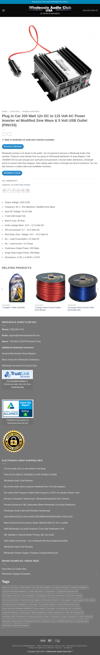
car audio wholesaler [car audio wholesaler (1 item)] (60, 587)
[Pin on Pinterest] (23, 191)
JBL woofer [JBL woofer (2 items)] (90, 600)
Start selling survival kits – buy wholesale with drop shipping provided (36, 541)
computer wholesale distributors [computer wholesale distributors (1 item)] (14, 592)
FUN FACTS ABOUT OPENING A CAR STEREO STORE (30, 475)
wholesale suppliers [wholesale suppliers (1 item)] (21, 625)
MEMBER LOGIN (12, 173)
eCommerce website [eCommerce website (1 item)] (74, 596)
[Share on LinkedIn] (28, 191)
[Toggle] (96, 573)
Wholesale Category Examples (16, 574)
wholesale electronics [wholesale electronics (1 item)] (65, 621)
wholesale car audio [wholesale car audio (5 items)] (59, 617)
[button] (3, 10)
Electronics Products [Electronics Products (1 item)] (50, 600)
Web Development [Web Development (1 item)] (38, 613)
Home (4, 111)
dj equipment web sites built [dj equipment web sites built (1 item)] (67, 592)
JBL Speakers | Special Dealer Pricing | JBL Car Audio (29, 535)
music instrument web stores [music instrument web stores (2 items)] (68, 604)
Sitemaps (68, 648)
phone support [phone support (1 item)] (39, 608)
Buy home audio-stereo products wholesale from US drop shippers (34, 486)
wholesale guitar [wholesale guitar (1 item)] (82, 621)
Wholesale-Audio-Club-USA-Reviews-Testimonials (27, 511)
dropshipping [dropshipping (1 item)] (41, 596)
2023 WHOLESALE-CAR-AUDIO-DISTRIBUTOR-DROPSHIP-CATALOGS (38, 517)
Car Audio (15, 111)
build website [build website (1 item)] (25, 587)
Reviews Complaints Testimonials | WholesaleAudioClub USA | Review (36, 499)
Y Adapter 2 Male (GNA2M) (13, 307)
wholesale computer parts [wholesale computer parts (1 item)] (12, 621)
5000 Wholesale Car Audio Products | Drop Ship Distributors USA (34, 529)
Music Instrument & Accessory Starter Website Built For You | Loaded (36, 523)
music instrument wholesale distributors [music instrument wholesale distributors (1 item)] (17, 608)
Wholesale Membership (23, 646)
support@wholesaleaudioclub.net (24, 335)
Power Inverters (30, 111)
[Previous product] (9, 134)
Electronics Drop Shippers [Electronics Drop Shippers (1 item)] (30, 600)
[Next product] (4, 134)
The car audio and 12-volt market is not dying (25, 469)
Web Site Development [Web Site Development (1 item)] (74, 613)
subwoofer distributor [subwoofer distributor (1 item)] (10, 613)
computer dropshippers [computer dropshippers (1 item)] (79, 587)
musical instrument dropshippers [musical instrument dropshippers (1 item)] (15, 604)
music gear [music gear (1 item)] (33, 604)
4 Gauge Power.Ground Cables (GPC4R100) (48, 308)
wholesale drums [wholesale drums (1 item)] (48, 621)
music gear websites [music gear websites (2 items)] (47, 604)
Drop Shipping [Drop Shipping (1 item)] (28, 596)
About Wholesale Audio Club (51, 646)
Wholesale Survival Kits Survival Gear (19, 366)
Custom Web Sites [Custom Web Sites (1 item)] (35, 592)
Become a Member (13, 146)
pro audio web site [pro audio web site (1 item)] (64, 608)
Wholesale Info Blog (77, 646)
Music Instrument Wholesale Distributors (20, 360)
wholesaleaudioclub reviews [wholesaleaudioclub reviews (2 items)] (38, 617)
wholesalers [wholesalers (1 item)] (7, 625)
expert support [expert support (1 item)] (78, 600)
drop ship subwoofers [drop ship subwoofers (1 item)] (56, 596)
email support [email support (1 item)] (66, 600)
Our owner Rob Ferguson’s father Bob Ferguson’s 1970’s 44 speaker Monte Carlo (41, 493)
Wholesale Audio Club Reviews (18, 481)
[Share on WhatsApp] (4, 191)
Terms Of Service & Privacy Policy (45, 648)
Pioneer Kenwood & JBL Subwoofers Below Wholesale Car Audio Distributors (39, 505)
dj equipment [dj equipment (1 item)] (50, 592)
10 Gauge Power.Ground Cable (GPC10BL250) (81, 308)
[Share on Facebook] (9, 191)
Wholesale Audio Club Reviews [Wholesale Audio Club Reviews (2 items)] (14, 617)
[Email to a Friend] (18, 191)
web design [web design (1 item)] (25, 613)
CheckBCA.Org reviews (16, 420)
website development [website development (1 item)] (56, 613)
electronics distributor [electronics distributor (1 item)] (10, 600)
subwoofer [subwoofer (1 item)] (77, 608)
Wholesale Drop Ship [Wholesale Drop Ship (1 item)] (32, 621)
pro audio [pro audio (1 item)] (51, 608)
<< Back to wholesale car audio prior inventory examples (28, 140)
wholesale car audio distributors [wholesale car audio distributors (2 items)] (80, 617)
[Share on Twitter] (14, 191)
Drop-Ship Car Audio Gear (14, 569)
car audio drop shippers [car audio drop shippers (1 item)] (41, 587)
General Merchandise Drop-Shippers (19, 353)
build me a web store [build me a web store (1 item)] (10, 587)
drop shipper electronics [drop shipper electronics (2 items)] (11, 596)
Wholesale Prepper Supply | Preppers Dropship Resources (31, 553)
